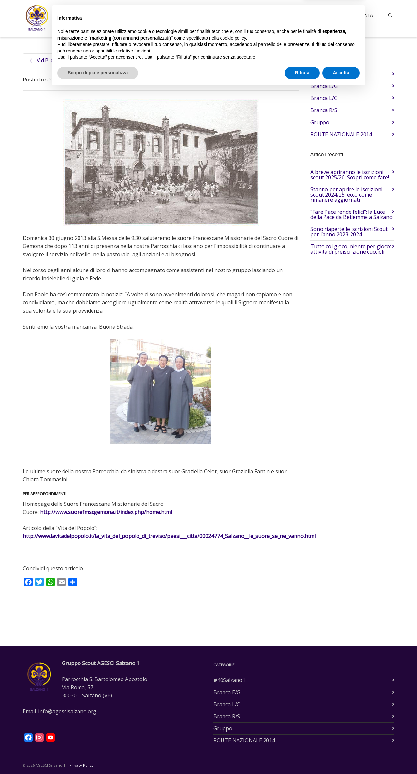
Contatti (368, 15)
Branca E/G (324, 86)
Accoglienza (314, 15)
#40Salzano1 (326, 74)
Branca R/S (323, 110)
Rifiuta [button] (302, 756)
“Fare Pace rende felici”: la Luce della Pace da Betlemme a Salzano (351, 214)
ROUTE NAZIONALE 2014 (341, 134)
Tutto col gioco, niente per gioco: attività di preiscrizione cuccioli (350, 249)
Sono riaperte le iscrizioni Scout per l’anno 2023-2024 (349, 232)
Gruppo (103, 79)
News (344, 15)
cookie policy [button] (233, 721)
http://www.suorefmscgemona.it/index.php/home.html (106, 512)
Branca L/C (323, 98)
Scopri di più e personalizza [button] (98, 756)
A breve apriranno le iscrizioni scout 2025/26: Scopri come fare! (349, 174)
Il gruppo (250, 15)
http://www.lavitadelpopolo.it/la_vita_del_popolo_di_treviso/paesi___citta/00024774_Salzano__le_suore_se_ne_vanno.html (169, 536)
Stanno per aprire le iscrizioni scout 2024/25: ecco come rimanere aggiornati (346, 194)
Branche (280, 15)
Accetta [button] (341, 756)
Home (221, 14)
